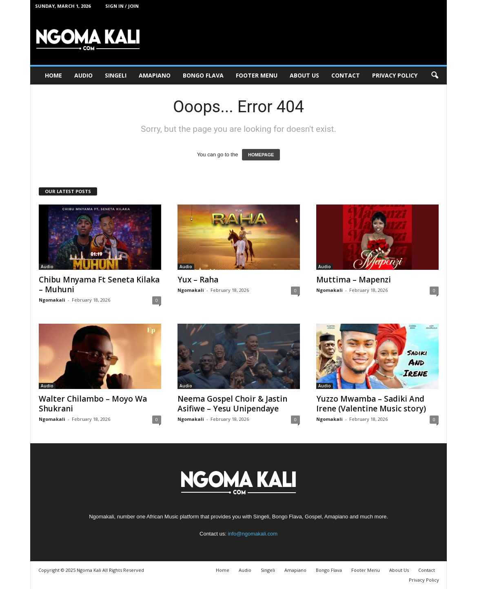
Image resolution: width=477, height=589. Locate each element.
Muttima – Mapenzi (353, 279)
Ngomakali (52, 300)
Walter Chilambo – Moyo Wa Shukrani (93, 403)
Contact (345, 75)
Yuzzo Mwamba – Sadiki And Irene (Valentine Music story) (371, 403)
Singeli (115, 75)
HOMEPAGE (261, 154)
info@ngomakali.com (252, 534)
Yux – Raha (197, 279)
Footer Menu (256, 75)
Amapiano (155, 75)
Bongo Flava (203, 75)
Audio (83, 75)
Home (53, 75)
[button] (435, 75)
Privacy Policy (394, 75)
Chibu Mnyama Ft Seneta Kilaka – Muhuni (99, 284)
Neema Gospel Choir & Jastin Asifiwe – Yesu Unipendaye (232, 403)
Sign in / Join (122, 6)
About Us (304, 75)
